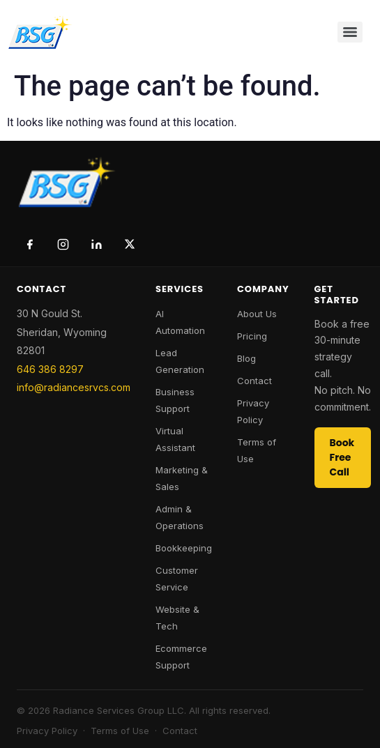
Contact (254, 380)
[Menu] (350, 32)
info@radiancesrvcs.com (73, 387)
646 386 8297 (50, 369)
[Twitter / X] (129, 244)
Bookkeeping (183, 548)
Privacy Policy (47, 730)
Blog (246, 358)
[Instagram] (62, 244)
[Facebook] (29, 244)
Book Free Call (342, 457)
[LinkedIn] (96, 244)
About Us (257, 313)
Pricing (252, 336)
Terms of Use (120, 730)
